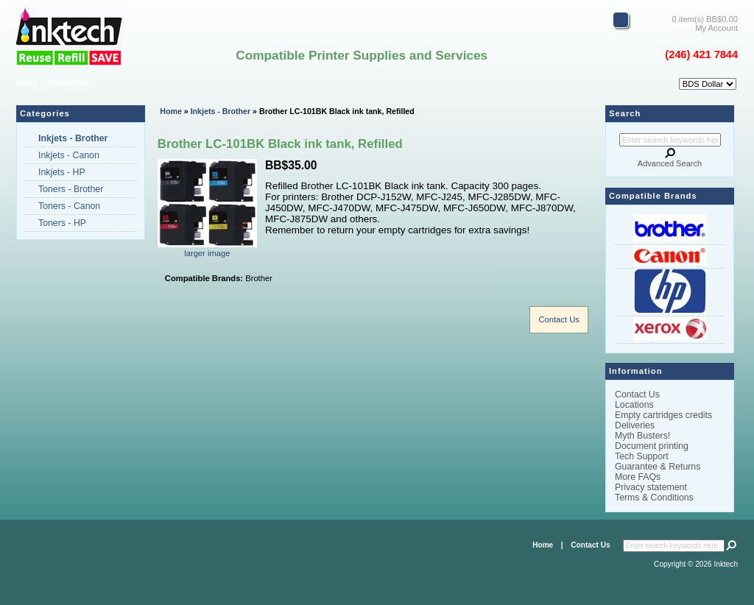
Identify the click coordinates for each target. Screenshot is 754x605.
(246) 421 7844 (701, 54)
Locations (634, 405)
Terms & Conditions (654, 497)
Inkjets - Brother (220, 111)
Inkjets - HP (61, 172)
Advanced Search (670, 163)
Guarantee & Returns (657, 466)
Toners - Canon (69, 206)
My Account (716, 28)
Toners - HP (62, 223)
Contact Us (68, 83)
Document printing (651, 446)
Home (26, 83)
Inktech (726, 564)
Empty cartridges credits (663, 415)
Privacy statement (651, 487)
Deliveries (635, 425)
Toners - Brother (70, 189)
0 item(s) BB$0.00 (705, 19)
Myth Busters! (642, 436)
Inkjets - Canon (68, 155)
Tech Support (642, 456)
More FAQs (637, 477)
